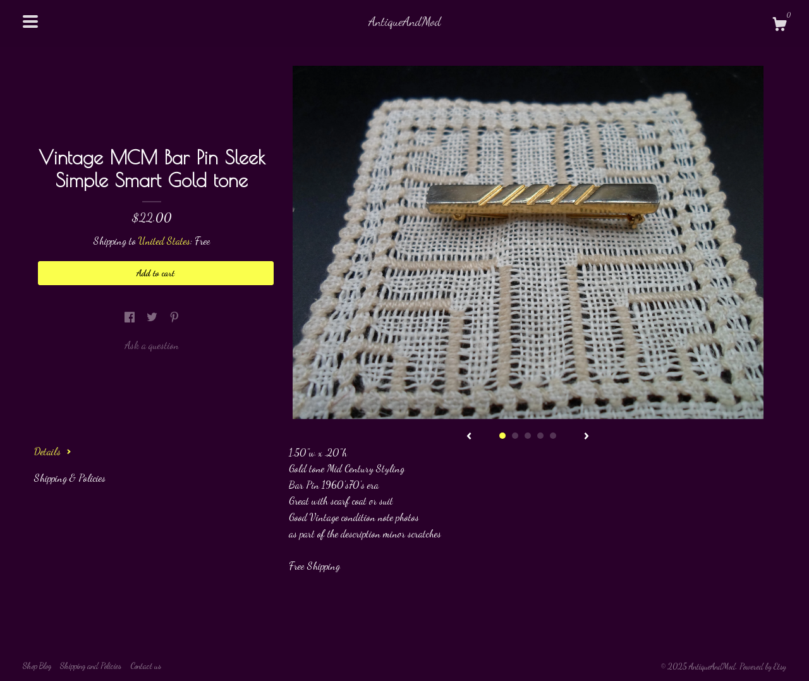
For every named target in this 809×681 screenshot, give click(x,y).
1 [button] (502, 436)
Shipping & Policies (70, 478)
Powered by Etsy (762, 666)
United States (164, 241)
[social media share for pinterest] (174, 317)
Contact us (145, 666)
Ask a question (152, 345)
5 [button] (553, 436)
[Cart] (779, 25)
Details (52, 451)
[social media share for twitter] (153, 317)
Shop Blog (37, 666)
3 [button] (528, 436)
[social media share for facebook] (131, 317)
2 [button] (515, 436)
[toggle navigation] (30, 21)
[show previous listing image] (469, 437)
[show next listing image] (586, 437)
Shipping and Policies (90, 666)
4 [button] (540, 436)
